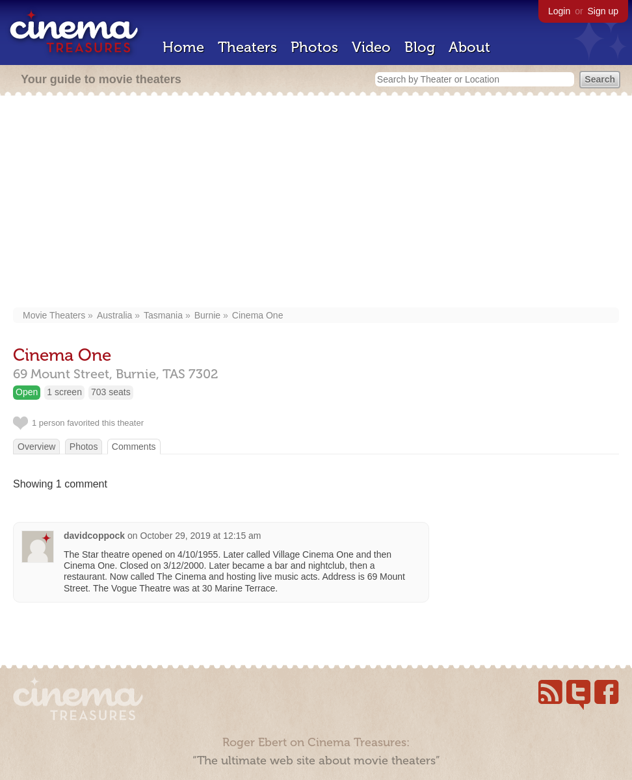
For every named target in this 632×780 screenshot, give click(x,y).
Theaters (247, 47)
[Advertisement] (316, 203)
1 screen (64, 392)
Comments (134, 446)
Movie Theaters (54, 315)
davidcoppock (94, 535)
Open (27, 392)
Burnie (207, 315)
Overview (36, 446)
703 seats (111, 392)
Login (559, 11)
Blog (419, 47)
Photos (314, 47)
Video (371, 47)
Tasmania (163, 315)
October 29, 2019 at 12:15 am (200, 535)
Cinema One (257, 315)
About (469, 47)
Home (183, 47)
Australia (114, 315)
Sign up (603, 11)
